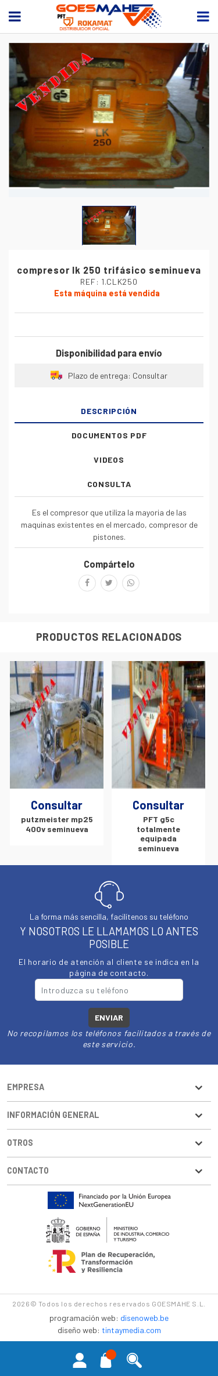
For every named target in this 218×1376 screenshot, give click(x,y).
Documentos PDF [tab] (109, 435)
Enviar (109, 1018)
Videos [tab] (109, 459)
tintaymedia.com (131, 1330)
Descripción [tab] (109, 411)
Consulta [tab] (109, 484)
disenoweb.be (144, 1318)
